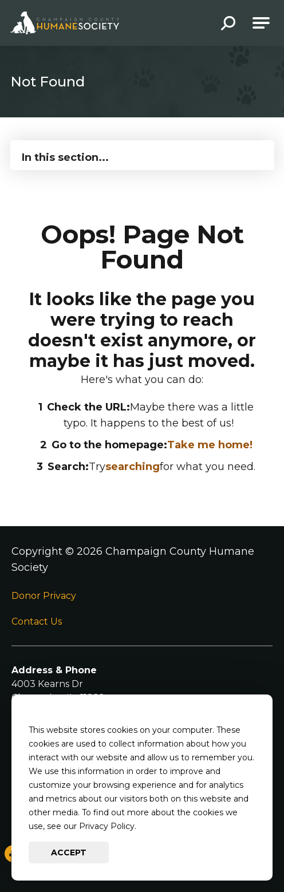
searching (132, 466)
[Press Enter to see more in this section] (142, 154)
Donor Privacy (43, 595)
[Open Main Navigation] (261, 23)
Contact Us (36, 621)
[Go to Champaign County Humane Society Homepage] (64, 23)
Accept (68, 852)
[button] (228, 24)
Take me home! (210, 445)
